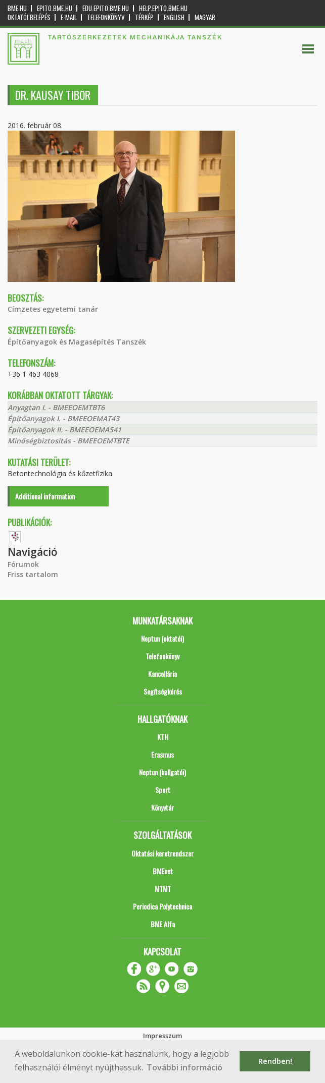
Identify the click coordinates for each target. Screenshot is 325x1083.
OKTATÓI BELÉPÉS (29, 17)
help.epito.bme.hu (163, 8)
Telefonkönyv (106, 17)
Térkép (144, 17)
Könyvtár (162, 807)
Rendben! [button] (275, 1061)
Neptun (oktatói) (162, 638)
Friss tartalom (33, 574)
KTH (162, 736)
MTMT (163, 888)
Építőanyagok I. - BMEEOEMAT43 (63, 418)
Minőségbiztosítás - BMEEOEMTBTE (68, 440)
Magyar (205, 17)
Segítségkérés (163, 691)
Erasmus (162, 754)
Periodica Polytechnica (162, 906)
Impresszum (162, 1035)
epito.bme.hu (54, 8)
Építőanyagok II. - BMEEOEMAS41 (64, 429)
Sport (162, 789)
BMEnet (163, 871)
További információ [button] (184, 1067)
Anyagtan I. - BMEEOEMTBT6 (56, 407)
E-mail (69, 17)
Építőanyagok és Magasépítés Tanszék (77, 342)
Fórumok (23, 564)
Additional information (45, 496)
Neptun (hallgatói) (162, 772)
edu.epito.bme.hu (105, 8)
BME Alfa (163, 924)
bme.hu (17, 8)
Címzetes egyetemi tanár (53, 309)
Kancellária (162, 673)
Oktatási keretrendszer (162, 853)
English (174, 17)
